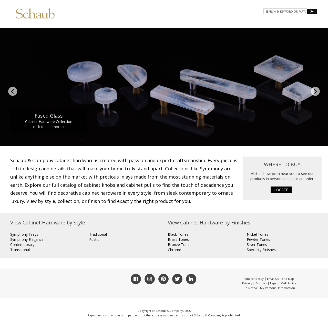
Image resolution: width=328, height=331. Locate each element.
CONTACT (274, 22)
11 (213, 137)
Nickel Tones (257, 234)
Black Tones (178, 234)
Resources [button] (248, 22)
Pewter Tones (258, 239)
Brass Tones (178, 239)
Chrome (174, 249)
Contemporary (22, 244)
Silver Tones (257, 244)
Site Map (288, 279)
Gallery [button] (220, 22)
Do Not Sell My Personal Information (269, 288)
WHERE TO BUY (302, 22)
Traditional (98, 234)
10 (207, 137)
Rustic (94, 239)
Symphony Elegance (27, 239)
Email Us (273, 279)
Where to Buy (254, 279)
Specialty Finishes (261, 249)
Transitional (20, 249)
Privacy (247, 283)
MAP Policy (288, 283)
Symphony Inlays (24, 234)
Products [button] (193, 22)
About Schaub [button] (161, 22)
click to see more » (48, 126)
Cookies (261, 283)
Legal (273, 283)
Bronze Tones (179, 244)
